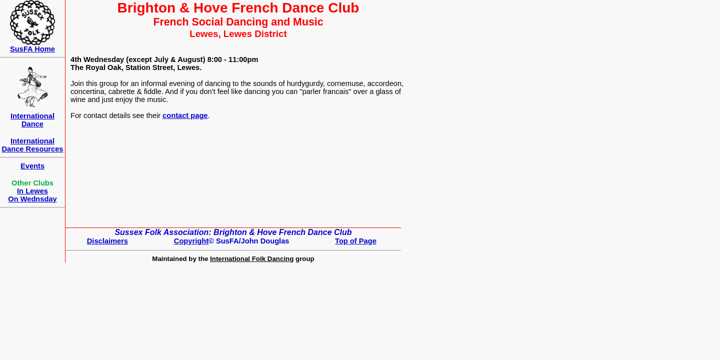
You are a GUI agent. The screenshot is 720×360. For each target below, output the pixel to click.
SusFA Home (32, 49)
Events (32, 166)
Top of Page (355, 241)
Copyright (191, 241)
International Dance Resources (32, 145)
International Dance (32, 120)
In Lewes (32, 191)
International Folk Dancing (252, 258)
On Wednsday (32, 199)
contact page (185, 116)
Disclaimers (107, 241)
